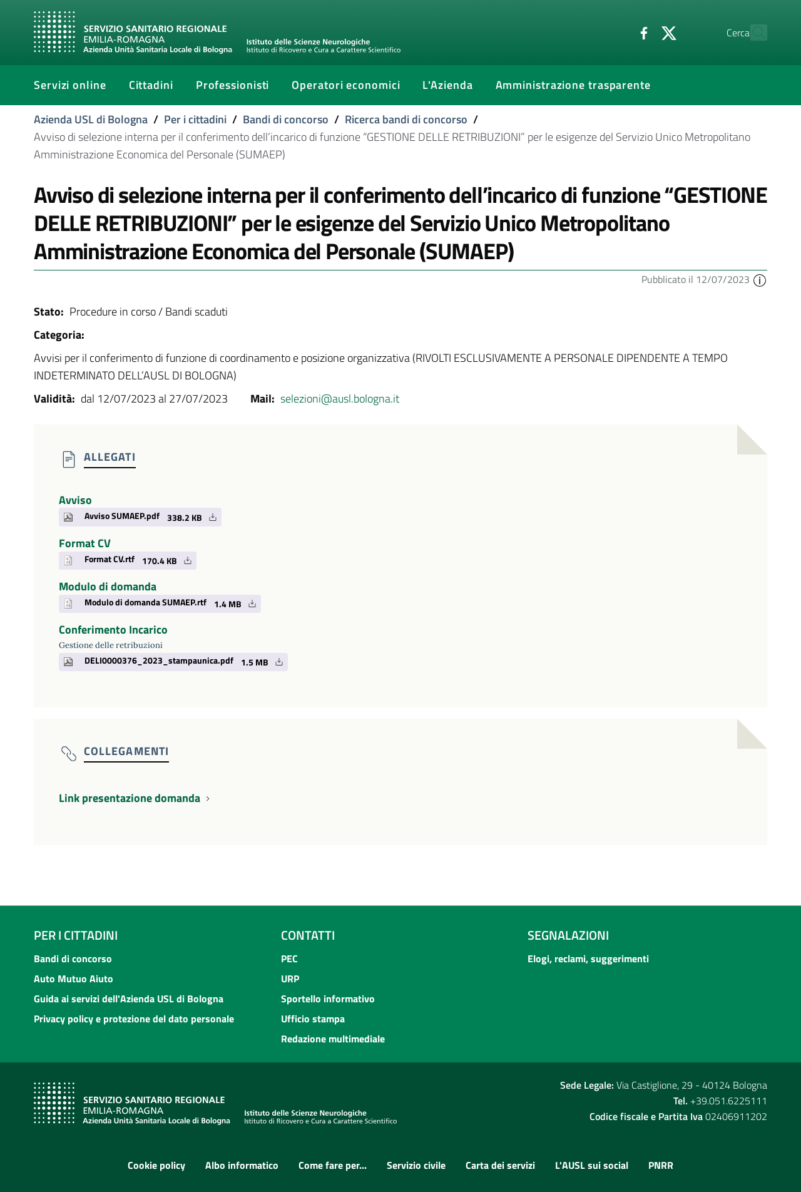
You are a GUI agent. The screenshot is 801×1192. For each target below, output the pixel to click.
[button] (759, 279)
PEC (289, 958)
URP (290, 978)
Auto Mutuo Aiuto (73, 978)
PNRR (660, 1165)
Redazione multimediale (333, 1038)
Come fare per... (332, 1165)
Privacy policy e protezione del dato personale (134, 1018)
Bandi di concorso (286, 119)
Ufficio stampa (313, 1018)
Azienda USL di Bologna (91, 119)
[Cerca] (752, 33)
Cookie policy (156, 1165)
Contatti (308, 935)
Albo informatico (241, 1165)
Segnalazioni (568, 935)
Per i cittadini (195, 119)
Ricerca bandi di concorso (406, 119)
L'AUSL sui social (591, 1165)
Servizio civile (416, 1165)
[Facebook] (616, 31)
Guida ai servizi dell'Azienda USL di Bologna (128, 998)
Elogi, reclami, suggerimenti (588, 958)
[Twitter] (641, 31)
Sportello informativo (328, 998)
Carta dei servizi (500, 1165)
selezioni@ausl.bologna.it (339, 398)
